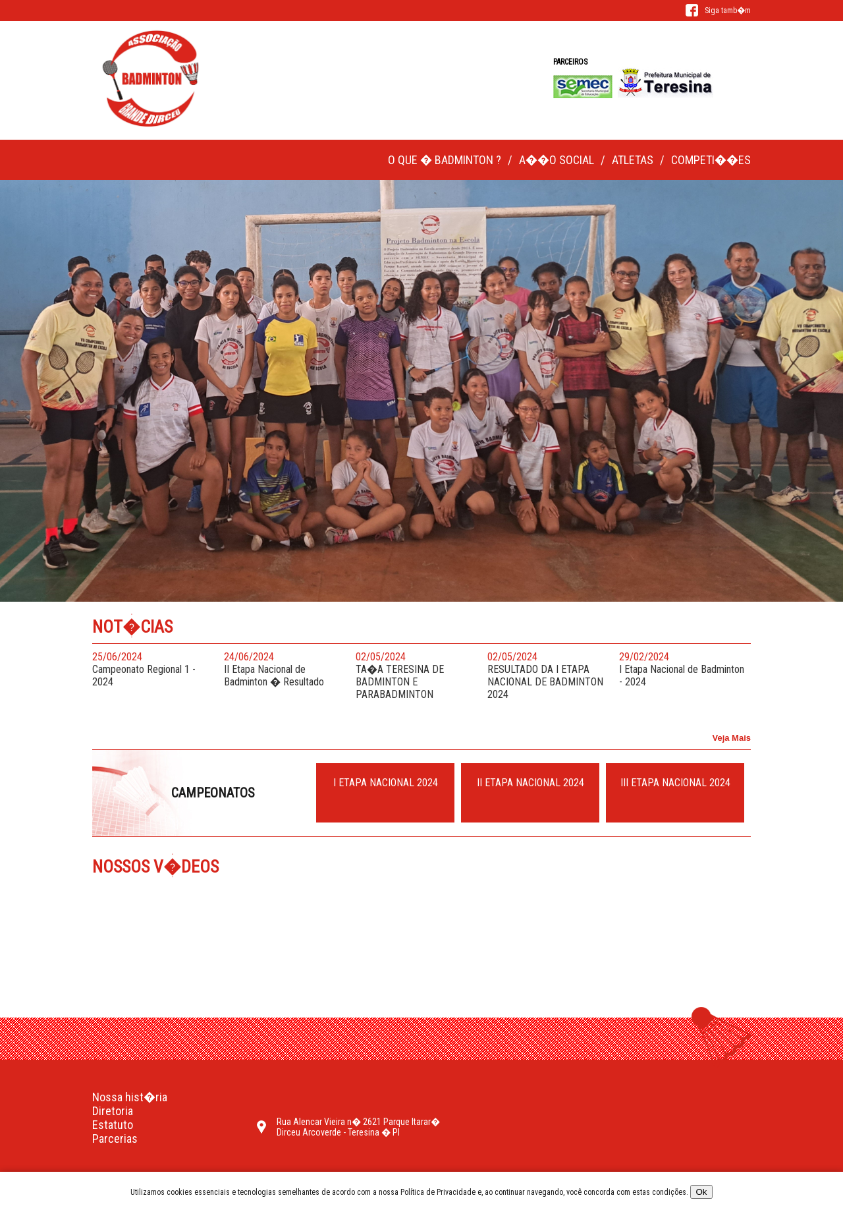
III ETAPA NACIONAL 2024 (675, 782)
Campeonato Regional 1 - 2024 (154, 669)
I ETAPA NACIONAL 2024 (385, 782)
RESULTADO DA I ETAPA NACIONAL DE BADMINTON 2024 (549, 675)
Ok (701, 1192)
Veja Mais (731, 738)
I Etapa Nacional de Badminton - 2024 (681, 669)
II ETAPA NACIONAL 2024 (530, 782)
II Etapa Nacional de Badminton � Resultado (286, 669)
